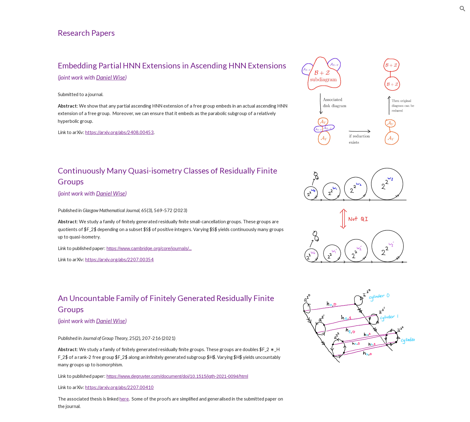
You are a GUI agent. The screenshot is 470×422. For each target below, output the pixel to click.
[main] (234, 33)
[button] (462, 8)
